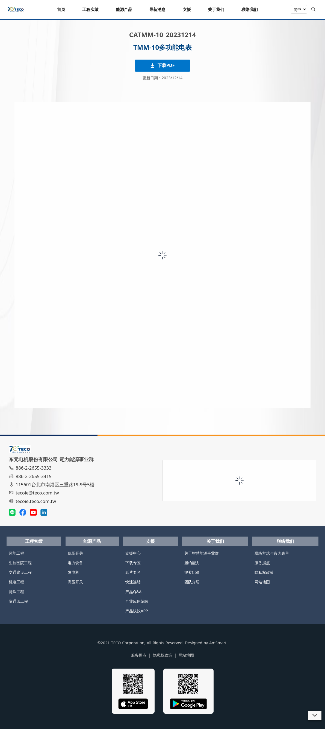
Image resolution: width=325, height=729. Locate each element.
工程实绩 (34, 541)
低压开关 (75, 553)
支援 (150, 541)
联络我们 (285, 541)
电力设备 (75, 562)
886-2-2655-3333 (31, 468)
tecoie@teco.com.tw (34, 493)
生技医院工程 (20, 562)
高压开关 (75, 581)
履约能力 (192, 562)
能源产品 (92, 541)
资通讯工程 (18, 601)
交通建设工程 (20, 572)
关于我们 (215, 541)
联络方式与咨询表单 (272, 553)
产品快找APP (136, 610)
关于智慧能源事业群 (201, 553)
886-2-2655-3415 (31, 476)
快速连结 (133, 581)
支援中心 (133, 553)
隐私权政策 (264, 572)
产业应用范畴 (136, 601)
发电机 (73, 572)
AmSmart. (218, 642)
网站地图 (262, 581)
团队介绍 (192, 581)
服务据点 (262, 562)
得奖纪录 (192, 572)
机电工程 (16, 581)
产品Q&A (133, 591)
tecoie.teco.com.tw (33, 501)
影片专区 (133, 572)
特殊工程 (16, 591)
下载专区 (133, 562)
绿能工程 (16, 553)
